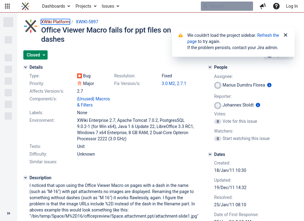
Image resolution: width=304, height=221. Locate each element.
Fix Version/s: (127, 83)
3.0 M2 (168, 83)
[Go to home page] (25, 6)
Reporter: (223, 96)
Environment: (42, 120)
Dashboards (53, 6)
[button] (7, 6)
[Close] (286, 35)
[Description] (25, 178)
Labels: (36, 112)
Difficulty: (38, 154)
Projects (83, 6)
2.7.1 (181, 83)
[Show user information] (269, 85)
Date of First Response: (236, 214)
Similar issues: (43, 161)
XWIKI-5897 (87, 21)
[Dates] (210, 154)
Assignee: (223, 76)
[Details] (25, 67)
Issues (108, 6)
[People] (210, 67)
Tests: (35, 146)
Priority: (36, 83)
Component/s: (43, 98)
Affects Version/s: (46, 91)
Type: (34, 75)
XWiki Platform (55, 21)
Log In (292, 6)
